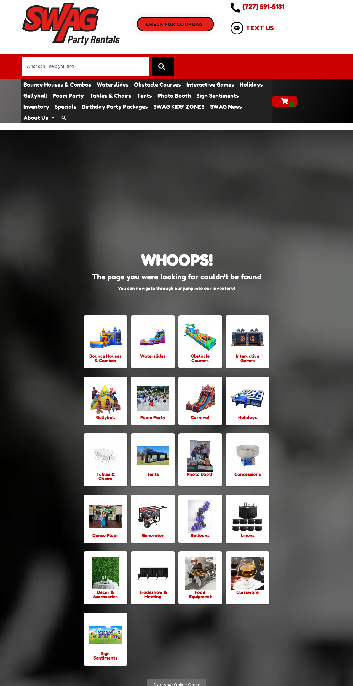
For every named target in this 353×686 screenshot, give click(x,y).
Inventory (36, 106)
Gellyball (35, 95)
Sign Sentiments (217, 95)
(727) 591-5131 (263, 6)
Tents (144, 95)
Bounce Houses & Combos (57, 84)
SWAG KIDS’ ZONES (179, 106)
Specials (65, 106)
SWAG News (226, 106)
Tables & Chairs (110, 95)
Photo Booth (174, 95)
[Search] (163, 66)
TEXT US (260, 28)
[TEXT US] (237, 28)
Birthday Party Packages (115, 106)
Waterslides (113, 84)
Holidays (251, 84)
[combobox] (85, 66)
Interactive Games (210, 84)
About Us (39, 117)
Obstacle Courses (157, 84)
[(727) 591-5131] (235, 7)
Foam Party (68, 95)
